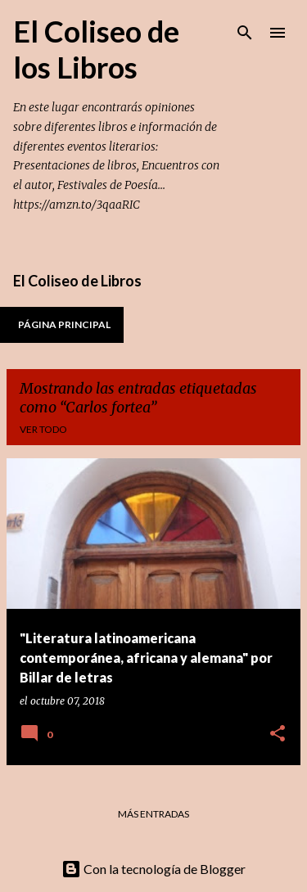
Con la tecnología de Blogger (153, 868)
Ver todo (43, 429)
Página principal (64, 324)
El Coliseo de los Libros (96, 49)
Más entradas (153, 814)
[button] (277, 734)
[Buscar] (245, 32)
